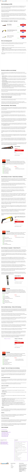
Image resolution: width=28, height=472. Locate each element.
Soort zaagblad (17, 454)
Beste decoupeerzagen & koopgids (4, 443)
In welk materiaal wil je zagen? (19, 452)
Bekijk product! (23, 30)
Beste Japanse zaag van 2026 (5, 433)
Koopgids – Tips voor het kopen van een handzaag (21, 451)
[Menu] (1, 1)
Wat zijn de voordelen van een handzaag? (20, 443)
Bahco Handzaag (9, 24)
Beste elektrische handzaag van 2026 (6, 431)
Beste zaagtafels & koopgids (4, 442)
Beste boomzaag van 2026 (5, 435)
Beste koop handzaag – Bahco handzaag (20, 445)
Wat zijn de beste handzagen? (18, 444)
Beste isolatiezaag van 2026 (5, 432)
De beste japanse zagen (4, 428)
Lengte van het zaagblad (18, 453)
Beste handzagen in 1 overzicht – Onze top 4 (20, 441)
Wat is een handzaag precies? (18, 442)
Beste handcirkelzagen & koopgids (4, 441)
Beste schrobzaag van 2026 (5, 434)
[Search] (27, 1)
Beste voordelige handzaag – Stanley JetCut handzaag (11, 306)
